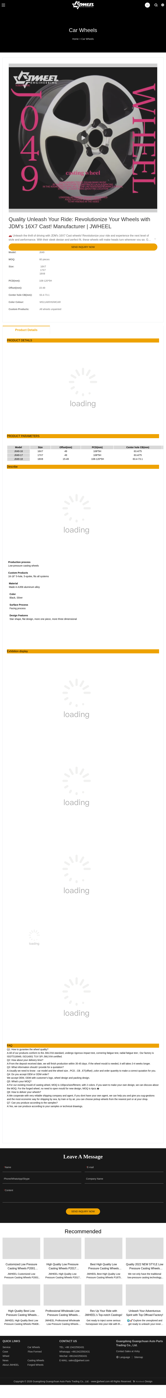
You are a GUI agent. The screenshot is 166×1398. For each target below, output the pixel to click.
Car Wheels (87, 39)
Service (6, 1348)
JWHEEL (14, 1366)
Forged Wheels (35, 1366)
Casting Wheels (36, 1361)
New (5, 1361)
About (6, 1366)
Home (75, 39)
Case (5, 1352)
